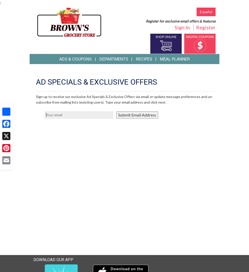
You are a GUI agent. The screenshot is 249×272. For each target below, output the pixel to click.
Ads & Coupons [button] (75, 59)
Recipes (144, 59)
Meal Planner (175, 59)
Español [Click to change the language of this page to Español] (206, 12)
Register (206, 27)
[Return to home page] (69, 22)
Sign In (182, 27)
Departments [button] (113, 59)
